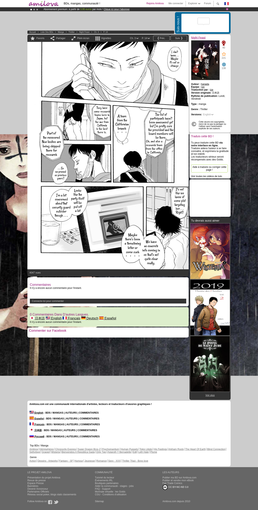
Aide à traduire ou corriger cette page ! (209, 168)
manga (61, 32)
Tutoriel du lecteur (104, 477)
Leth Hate (143, 452)
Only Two (101, 452)
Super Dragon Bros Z (89, 449)
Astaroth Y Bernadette (119, 452)
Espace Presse (35, 483)
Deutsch (89, 318)
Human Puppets (129, 449)
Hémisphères (47, 449)
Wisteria (55, 452)
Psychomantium (110, 449)
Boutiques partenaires (107, 483)
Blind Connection (216, 449)
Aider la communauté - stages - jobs (114, 486)
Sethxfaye (34, 452)
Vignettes (106, 38)
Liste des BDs (47, 32)
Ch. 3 (96, 32)
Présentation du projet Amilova (43, 477)
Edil (135, 452)
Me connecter (176, 3)
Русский (36, 436)
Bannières (32, 486)
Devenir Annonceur (37, 488)
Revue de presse (36, 480)
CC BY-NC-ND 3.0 (175, 487)
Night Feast (84, 32)
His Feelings (160, 449)
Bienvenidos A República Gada (78, 452)
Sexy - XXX (114, 460)
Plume (153, 452)
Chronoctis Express (65, 449)
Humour (78, 460)
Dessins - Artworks (48, 460)
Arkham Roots (176, 449)
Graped (46, 452)
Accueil (32, 32)
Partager (61, 38)
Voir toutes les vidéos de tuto (206, 176)
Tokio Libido (145, 449)
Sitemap (99, 501)
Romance (101, 460)
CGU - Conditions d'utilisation (110, 494)
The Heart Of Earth (195, 449)
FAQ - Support (102, 488)
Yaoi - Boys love (139, 460)
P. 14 (105, 32)
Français (71, 318)
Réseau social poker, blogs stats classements (51, 494)
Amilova (33, 449)
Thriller (72, 32)
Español (107, 318)
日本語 (37, 318)
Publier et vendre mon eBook (178, 480)
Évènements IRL (104, 480)
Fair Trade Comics (172, 483)
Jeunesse (89, 460)
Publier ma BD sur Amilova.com (179, 477)
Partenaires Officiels (38, 491)
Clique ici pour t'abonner (117, 9)
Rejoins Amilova (155, 3)
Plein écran (83, 38)
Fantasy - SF (66, 460)
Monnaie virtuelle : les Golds (110, 491)
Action (32, 460)
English (54, 318)
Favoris (40, 38)
